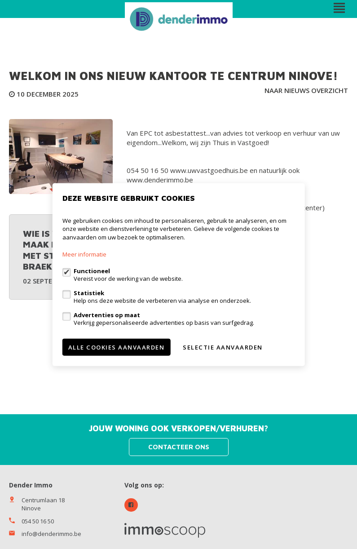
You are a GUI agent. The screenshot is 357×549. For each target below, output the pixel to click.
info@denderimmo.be (51, 534)
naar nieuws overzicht (306, 90)
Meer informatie (84, 254)
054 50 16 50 (38, 521)
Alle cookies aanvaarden (116, 347)
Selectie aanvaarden (223, 347)
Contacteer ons (178, 447)
